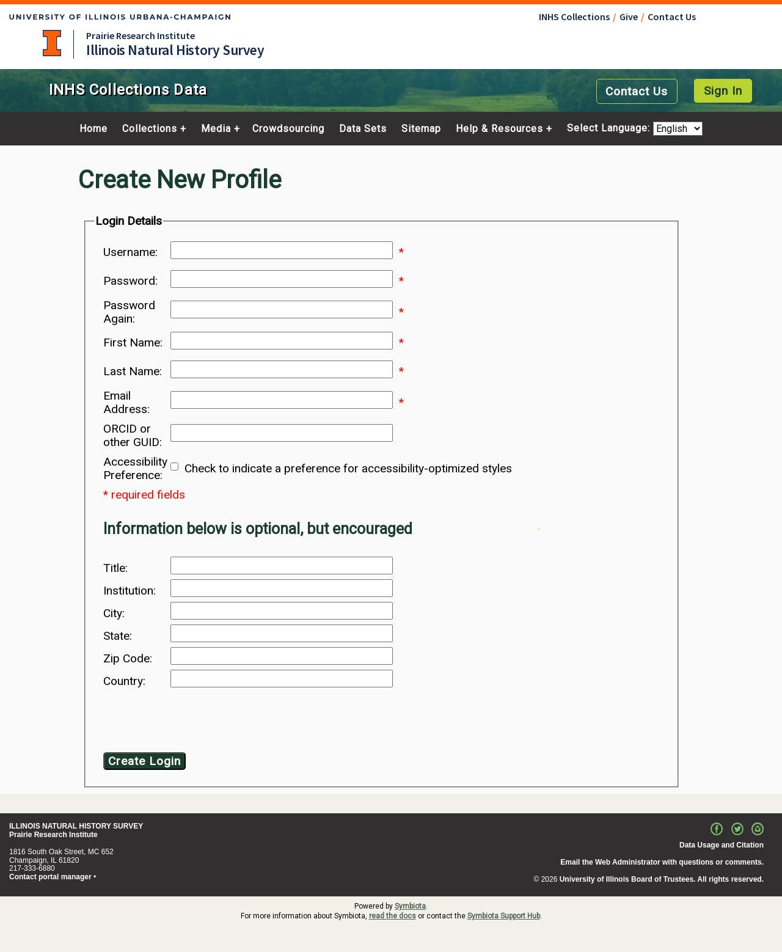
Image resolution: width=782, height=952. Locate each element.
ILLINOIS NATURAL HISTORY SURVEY (76, 826)
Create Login (144, 761)
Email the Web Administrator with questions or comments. (662, 862)
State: (117, 636)
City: (114, 613)
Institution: (129, 591)
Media (216, 128)
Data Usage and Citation (721, 845)
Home (93, 128)
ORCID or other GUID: (132, 435)
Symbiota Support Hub (503, 916)
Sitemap (421, 128)
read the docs (392, 916)
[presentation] (202, 722)
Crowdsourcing (288, 128)
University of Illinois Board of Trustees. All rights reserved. (662, 879)
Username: (130, 252)
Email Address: (126, 402)
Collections (149, 128)
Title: (115, 568)
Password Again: (129, 312)
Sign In (723, 91)
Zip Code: (127, 658)
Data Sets (363, 128)
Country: (124, 681)
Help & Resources (499, 128)
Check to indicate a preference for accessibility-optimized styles (348, 468)
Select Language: (610, 128)
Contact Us (672, 16)
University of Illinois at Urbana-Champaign (52, 43)
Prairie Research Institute (140, 35)
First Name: (133, 343)
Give (628, 16)
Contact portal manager (50, 877)
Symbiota (410, 906)
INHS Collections (574, 16)
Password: (130, 281)
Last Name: (132, 371)
